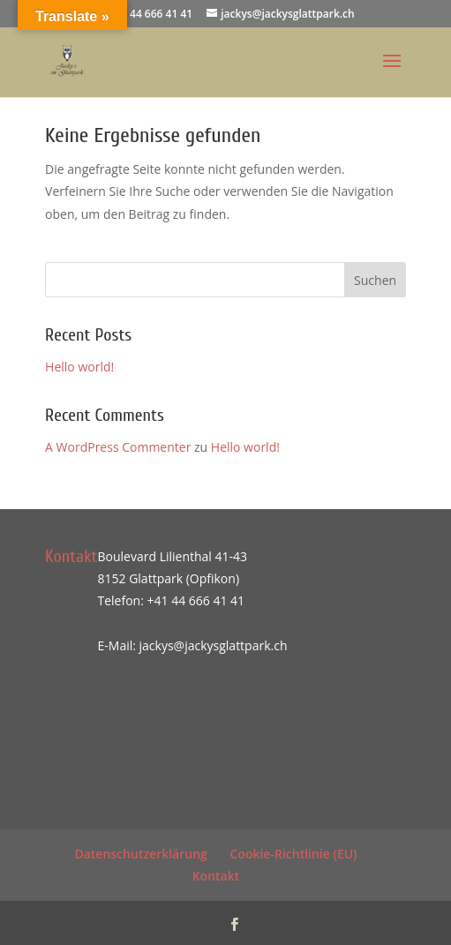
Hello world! (79, 366)
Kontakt (216, 875)
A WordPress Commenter (118, 447)
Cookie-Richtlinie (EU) (293, 853)
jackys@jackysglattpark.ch (213, 645)
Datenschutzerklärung (140, 853)
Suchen (375, 280)
